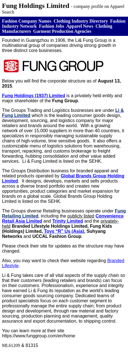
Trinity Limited (67, 221)
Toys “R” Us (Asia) (64, 231)
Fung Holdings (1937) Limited (33, 95)
